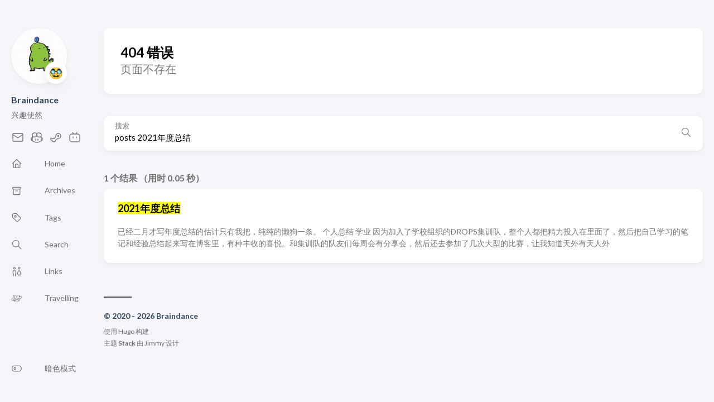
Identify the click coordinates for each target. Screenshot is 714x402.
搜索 (122, 126)
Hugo (126, 331)
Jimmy (154, 343)
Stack (127, 343)
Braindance (35, 99)
